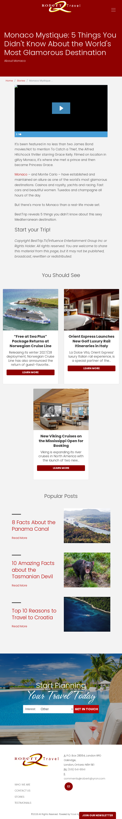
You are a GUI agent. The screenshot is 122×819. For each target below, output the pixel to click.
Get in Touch (86, 709)
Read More (19, 538)
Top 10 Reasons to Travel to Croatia (34, 614)
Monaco (21, 174)
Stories (21, 80)
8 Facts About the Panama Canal (33, 526)
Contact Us (23, 790)
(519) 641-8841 (76, 769)
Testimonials (23, 803)
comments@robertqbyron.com (84, 778)
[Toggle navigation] (113, 9)
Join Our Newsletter (97, 815)
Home (9, 80)
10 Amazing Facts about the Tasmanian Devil (33, 570)
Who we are (22, 784)
